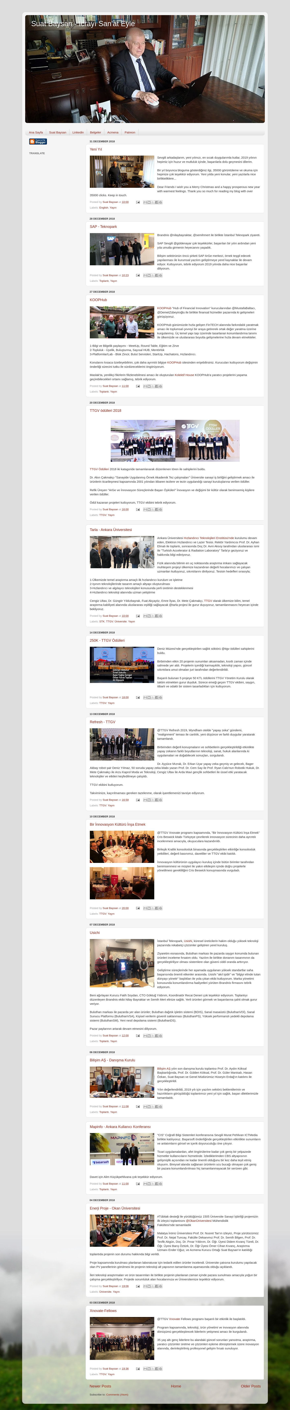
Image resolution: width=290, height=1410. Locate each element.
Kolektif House (184, 375)
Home (176, 1386)
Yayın (113, 207)
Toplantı (104, 280)
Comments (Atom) (117, 1394)
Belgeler (95, 132)
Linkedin (78, 132)
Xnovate (174, 1319)
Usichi (95, 933)
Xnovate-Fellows (103, 1311)
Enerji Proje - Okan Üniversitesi (115, 1208)
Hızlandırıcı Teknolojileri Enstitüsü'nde (209, 538)
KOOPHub (98, 300)
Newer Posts (100, 1386)
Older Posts (251, 1386)
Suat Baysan (57, 132)
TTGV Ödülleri (99, 469)
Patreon (130, 132)
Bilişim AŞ (164, 1068)
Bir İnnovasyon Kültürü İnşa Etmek (117, 824)
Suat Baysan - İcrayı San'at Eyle (83, 24)
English (103, 207)
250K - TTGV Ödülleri (107, 640)
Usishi (188, 941)
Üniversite (121, 621)
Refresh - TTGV (102, 722)
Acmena (112, 132)
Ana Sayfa (36, 132)
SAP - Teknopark (103, 227)
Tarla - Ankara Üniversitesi (111, 530)
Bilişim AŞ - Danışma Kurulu (112, 1060)
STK (102, 621)
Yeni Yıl (96, 149)
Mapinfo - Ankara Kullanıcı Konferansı (120, 1127)
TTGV (102, 514)
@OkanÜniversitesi (199, 1220)
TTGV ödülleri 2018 (105, 411)
